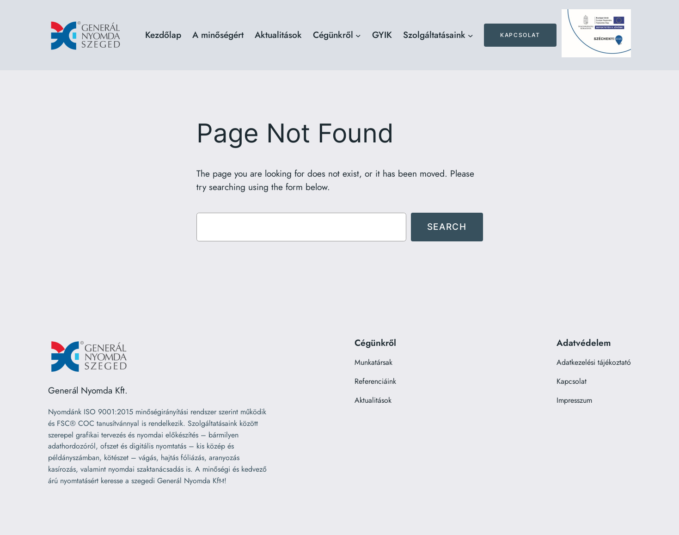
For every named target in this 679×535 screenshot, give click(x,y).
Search (447, 226)
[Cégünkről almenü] (358, 35)
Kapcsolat (520, 34)
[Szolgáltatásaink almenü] (470, 35)
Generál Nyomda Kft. (88, 390)
